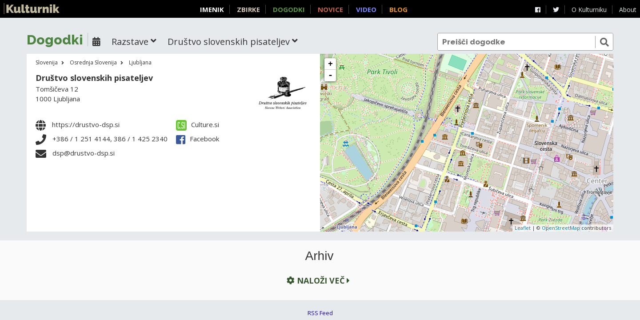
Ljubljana (140, 62)
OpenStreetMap (561, 227)
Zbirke (248, 9)
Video (366, 9)
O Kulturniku (589, 9)
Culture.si (197, 124)
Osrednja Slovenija (93, 62)
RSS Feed (320, 313)
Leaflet (523, 227)
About (627, 9)
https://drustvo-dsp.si (86, 124)
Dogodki (289, 9)
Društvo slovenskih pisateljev (94, 77)
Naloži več (317, 280)
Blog (398, 9)
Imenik (212, 9)
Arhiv (319, 256)
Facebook (197, 138)
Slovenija (47, 62)
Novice (330, 9)
